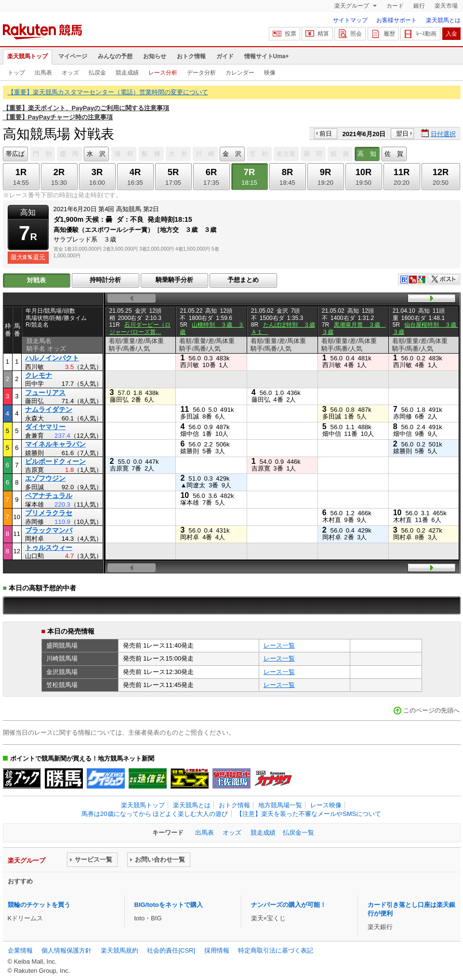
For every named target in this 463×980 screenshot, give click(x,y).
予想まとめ (243, 279)
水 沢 (96, 153)
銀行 (419, 5)
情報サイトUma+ (266, 56)
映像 (270, 72)
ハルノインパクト (52, 358)
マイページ (72, 56)
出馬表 (43, 72)
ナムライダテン (48, 409)
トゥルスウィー (48, 547)
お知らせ (154, 56)
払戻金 (97, 72)
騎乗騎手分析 (174, 279)
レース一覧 (279, 645)
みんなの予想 (115, 56)
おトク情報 (191, 56)
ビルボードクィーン (55, 461)
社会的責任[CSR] (171, 950)
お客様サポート (396, 20)
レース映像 (326, 805)
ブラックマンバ (48, 530)
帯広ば (15, 153)
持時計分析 (105, 279)
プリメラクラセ (48, 513)
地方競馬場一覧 (280, 805)
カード (395, 5)
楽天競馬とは (443, 20)
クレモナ (38, 375)
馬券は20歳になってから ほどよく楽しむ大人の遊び (154, 813)
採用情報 (216, 950)
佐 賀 (393, 153)
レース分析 (162, 72)
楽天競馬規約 (119, 950)
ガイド (225, 56)
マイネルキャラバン (55, 444)
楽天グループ (352, 5)
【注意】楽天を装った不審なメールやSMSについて (308, 813)
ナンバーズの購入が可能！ (288, 904)
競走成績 (127, 72)
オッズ (70, 72)
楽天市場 (446, 5)
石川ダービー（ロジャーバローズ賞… (140, 328)
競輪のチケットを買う (39, 904)
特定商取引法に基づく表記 (275, 950)
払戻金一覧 (298, 832)
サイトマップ (350, 20)
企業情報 (20, 950)
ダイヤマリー (45, 427)
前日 (325, 133)
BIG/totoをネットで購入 (168, 904)
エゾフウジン (45, 478)
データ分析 (201, 72)
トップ (16, 72)
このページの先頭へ (431, 710)
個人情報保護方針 (66, 950)
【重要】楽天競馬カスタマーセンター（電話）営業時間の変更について (108, 92)
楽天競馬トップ (27, 56)
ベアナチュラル (48, 495)
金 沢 (232, 153)
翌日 (402, 133)
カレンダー (239, 72)
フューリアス (45, 392)
